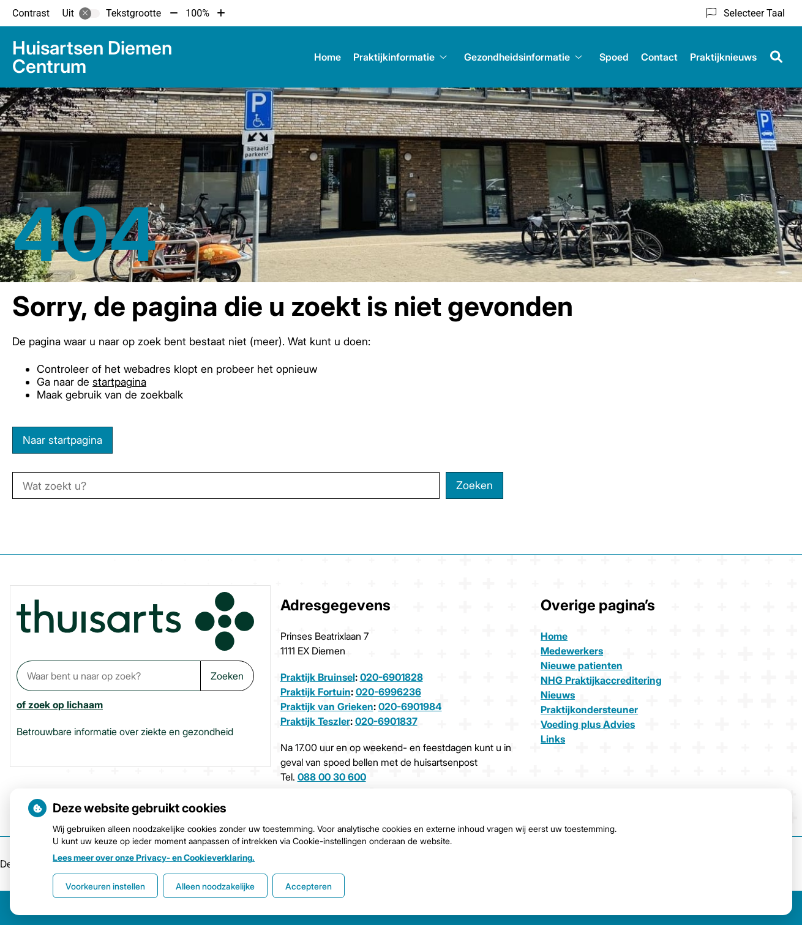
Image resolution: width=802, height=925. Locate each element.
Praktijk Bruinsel (317, 677)
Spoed (614, 57)
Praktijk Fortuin (315, 692)
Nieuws (558, 695)
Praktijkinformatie (394, 57)
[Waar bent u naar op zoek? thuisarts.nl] (108, 676)
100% (197, 13)
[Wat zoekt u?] (226, 485)
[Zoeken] (776, 56)
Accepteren (308, 886)
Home (327, 57)
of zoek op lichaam (60, 704)
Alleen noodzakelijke (215, 886)
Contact (659, 57)
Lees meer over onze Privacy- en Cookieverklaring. (154, 857)
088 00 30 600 (332, 777)
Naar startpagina (62, 439)
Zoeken (227, 676)
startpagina (119, 381)
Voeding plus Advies (588, 724)
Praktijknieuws (723, 57)
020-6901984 (410, 706)
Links (553, 739)
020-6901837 (386, 721)
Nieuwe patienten (582, 665)
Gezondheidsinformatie (517, 57)
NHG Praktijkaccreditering (601, 680)
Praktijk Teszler (315, 721)
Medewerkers (572, 651)
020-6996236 (388, 692)
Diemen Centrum (92, 57)
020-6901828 (391, 677)
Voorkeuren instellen (105, 886)
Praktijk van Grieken (326, 706)
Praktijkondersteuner (589, 709)
